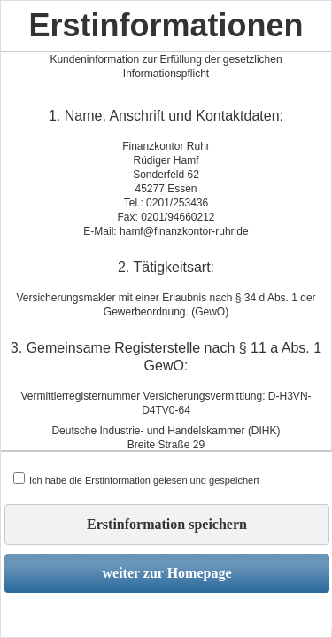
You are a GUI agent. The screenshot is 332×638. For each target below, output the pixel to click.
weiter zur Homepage (166, 572)
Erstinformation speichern (167, 524)
